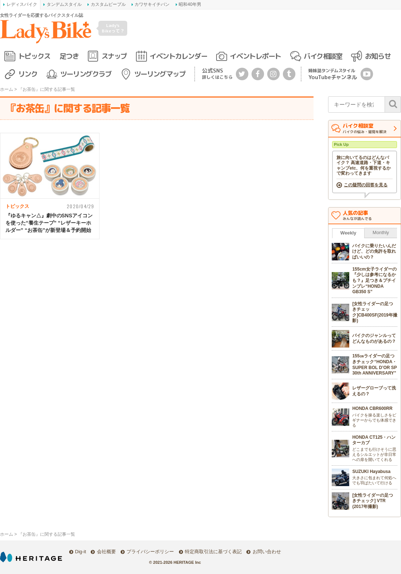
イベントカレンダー (178, 56)
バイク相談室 (323, 56)
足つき (69, 56)
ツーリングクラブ (85, 74)
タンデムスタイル (64, 4)
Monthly (381, 232)
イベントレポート (255, 56)
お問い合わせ (267, 551)
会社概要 (106, 551)
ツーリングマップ (159, 74)
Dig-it (80, 551)
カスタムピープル (108, 4)
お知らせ (377, 56)
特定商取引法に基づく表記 (213, 551)
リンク (28, 74)
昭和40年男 (190, 4)
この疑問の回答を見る (366, 184)
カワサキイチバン (152, 4)
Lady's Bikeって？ (113, 28)
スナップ (114, 56)
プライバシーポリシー (150, 551)
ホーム (6, 89)
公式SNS (217, 73)
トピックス (34, 56)
